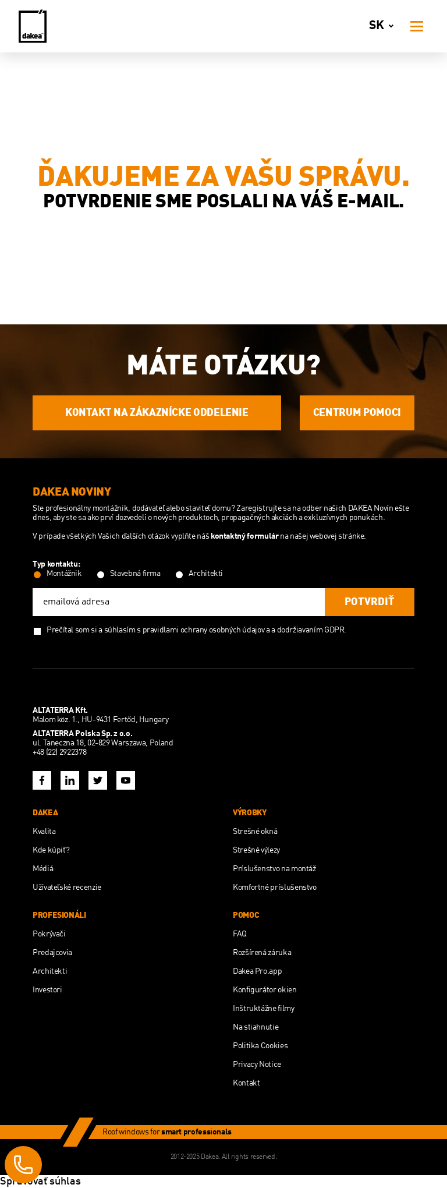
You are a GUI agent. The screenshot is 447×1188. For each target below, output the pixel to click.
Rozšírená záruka (262, 953)
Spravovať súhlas (40, 1181)
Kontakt (246, 1083)
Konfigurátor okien (265, 990)
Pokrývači (49, 934)
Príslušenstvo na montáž (274, 869)
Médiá (43, 869)
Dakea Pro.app (257, 971)
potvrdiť (370, 602)
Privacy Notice (257, 1064)
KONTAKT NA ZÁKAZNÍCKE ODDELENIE (157, 413)
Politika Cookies (260, 1046)
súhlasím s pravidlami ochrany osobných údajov (184, 630)
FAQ (240, 934)
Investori (47, 990)
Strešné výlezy (256, 850)
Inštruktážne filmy (264, 1009)
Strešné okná (255, 832)
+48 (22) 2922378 (59, 752)
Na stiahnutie (255, 1027)
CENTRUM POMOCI (357, 413)
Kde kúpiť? (51, 850)
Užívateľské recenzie (67, 887)
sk (383, 26)
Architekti (50, 971)
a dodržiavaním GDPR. (308, 630)
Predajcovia (52, 953)
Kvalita (44, 832)
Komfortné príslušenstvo (275, 887)
